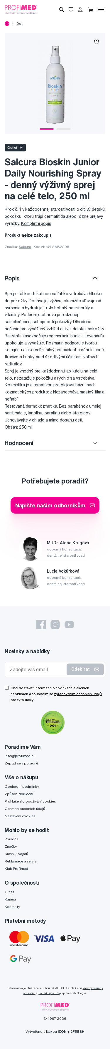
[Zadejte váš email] (37, 669)
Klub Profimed (16, 868)
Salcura (25, 247)
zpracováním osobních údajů (78, 694)
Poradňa (11, 839)
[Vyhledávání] (61, 9)
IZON (62, 1031)
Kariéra (10, 899)
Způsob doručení (19, 794)
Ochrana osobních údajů (25, 809)
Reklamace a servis (20, 861)
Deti (19, 23)
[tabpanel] (55, 83)
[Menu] (101, 9)
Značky (11, 846)
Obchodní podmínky (22, 786)
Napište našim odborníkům (55, 505)
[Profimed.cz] (21, 9)
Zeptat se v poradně (21, 763)
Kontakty (12, 907)
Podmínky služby (49, 993)
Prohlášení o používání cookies (30, 801)
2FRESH (77, 1031)
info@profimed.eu (20, 756)
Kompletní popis (36, 223)
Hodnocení (19, 443)
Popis (12, 278)
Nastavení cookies (20, 816)
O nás (9, 892)
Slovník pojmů (16, 854)
